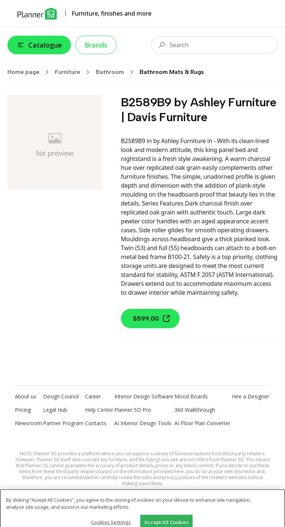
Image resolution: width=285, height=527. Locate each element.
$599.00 (152, 318)
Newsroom (28, 423)
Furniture (74, 72)
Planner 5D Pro (132, 409)
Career (93, 396)
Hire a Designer (250, 396)
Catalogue (39, 45)
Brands (96, 45)
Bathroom (117, 72)
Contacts (96, 423)
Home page (30, 72)
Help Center (99, 409)
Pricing (23, 409)
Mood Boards (191, 396)
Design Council (61, 396)
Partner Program (63, 423)
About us (25, 396)
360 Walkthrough (194, 409)
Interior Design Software (143, 396)
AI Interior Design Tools (142, 423)
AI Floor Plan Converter (202, 423)
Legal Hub (55, 409)
